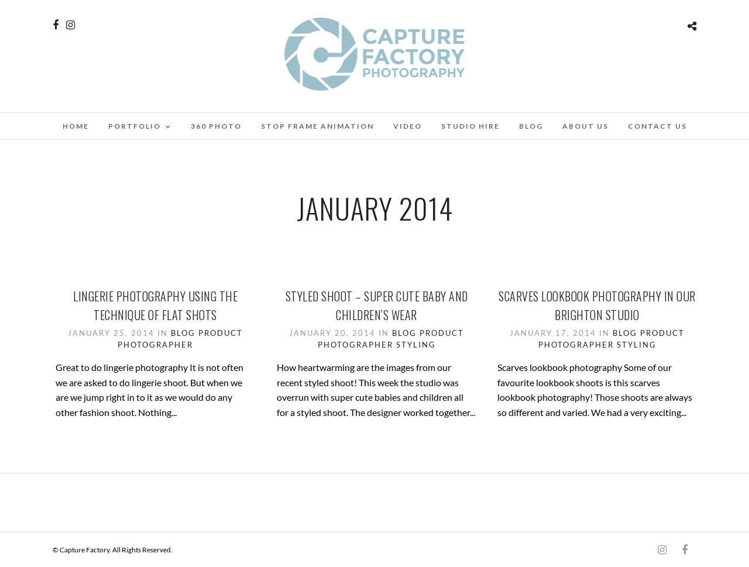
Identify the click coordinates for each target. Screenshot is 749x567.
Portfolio (134, 126)
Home (76, 126)
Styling (416, 344)
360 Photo (216, 126)
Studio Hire (470, 126)
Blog (531, 126)
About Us (585, 126)
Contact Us (657, 126)
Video (407, 126)
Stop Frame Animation (317, 126)
